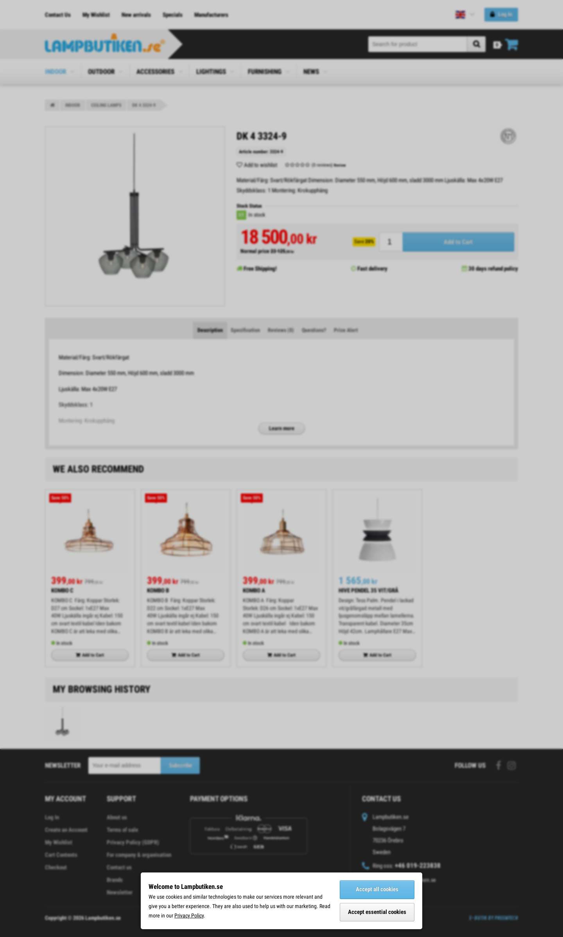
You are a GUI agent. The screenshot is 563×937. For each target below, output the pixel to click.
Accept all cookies (377, 889)
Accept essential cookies (377, 911)
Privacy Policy (189, 915)
